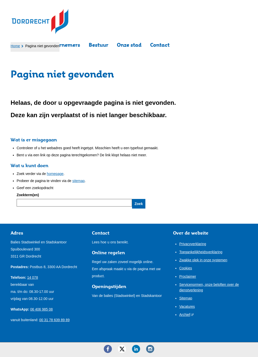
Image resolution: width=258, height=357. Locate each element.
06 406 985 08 (41, 309)
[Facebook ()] (108, 349)
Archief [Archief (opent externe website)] (184, 315)
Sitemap (185, 298)
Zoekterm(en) (28, 195)
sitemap (78, 181)
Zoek (139, 204)
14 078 (32, 277)
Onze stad (129, 45)
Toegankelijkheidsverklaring (200, 252)
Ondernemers (63, 45)
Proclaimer (187, 276)
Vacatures (187, 306)
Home (15, 46)
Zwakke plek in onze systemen (203, 260)
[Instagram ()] (150, 349)
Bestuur (98, 45)
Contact (160, 45)
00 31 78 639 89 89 (54, 320)
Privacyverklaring (192, 244)
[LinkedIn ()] (136, 349)
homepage (55, 174)
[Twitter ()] (122, 349)
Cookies (185, 268)
